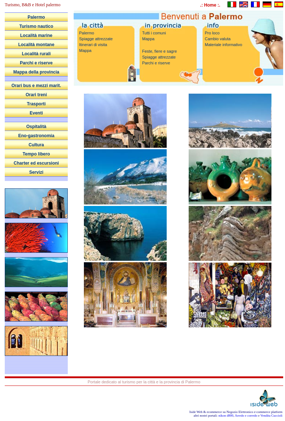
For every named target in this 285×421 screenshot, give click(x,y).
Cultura (36, 144)
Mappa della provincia (36, 72)
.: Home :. (210, 5)
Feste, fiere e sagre (159, 51)
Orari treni (36, 94)
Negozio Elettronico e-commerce (248, 412)
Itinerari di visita (93, 44)
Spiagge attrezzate (96, 39)
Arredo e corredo (246, 415)
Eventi (36, 113)
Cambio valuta (217, 39)
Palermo (36, 17)
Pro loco (212, 33)
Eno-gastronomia (36, 135)
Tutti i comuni (154, 33)
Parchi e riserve (36, 62)
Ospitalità (36, 126)
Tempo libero (36, 154)
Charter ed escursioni (36, 163)
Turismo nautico (36, 26)
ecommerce (214, 412)
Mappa (85, 50)
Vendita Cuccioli (271, 415)
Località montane (36, 44)
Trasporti (36, 103)
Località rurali (36, 53)
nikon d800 (225, 415)
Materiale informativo (223, 44)
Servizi (36, 172)
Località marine (36, 35)
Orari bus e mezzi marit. (36, 85)
